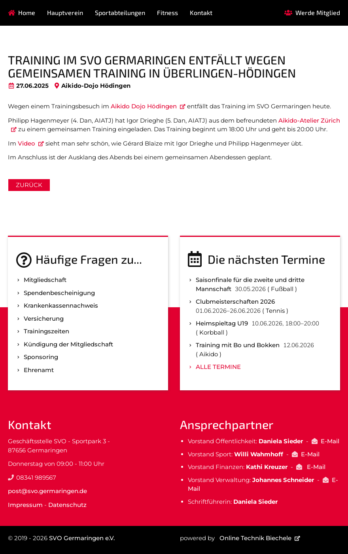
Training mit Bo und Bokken (238, 345)
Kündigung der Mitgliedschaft (68, 344)
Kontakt (201, 12)
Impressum (25, 505)
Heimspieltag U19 (222, 323)
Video (26, 143)
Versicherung (44, 318)
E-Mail (330, 441)
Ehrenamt (39, 370)
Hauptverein (65, 12)
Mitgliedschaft (45, 280)
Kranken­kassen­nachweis (61, 305)
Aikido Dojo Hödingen (144, 106)
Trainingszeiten (46, 331)
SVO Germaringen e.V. (82, 538)
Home (26, 12)
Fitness (167, 12)
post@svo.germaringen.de (47, 491)
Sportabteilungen (120, 12)
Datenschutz (67, 505)
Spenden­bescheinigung (59, 293)
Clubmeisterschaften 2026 (235, 301)
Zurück (29, 185)
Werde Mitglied (317, 12)
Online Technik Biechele (255, 538)
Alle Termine (218, 367)
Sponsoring (41, 357)
